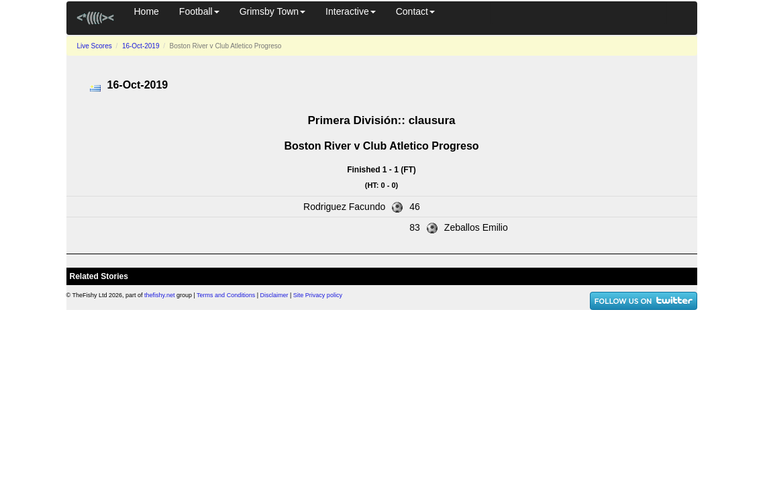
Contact (415, 11)
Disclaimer (274, 295)
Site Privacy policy (317, 295)
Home (146, 11)
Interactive (350, 11)
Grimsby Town (272, 11)
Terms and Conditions (226, 295)
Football (199, 11)
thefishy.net (159, 295)
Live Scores (94, 46)
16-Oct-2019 (141, 46)
